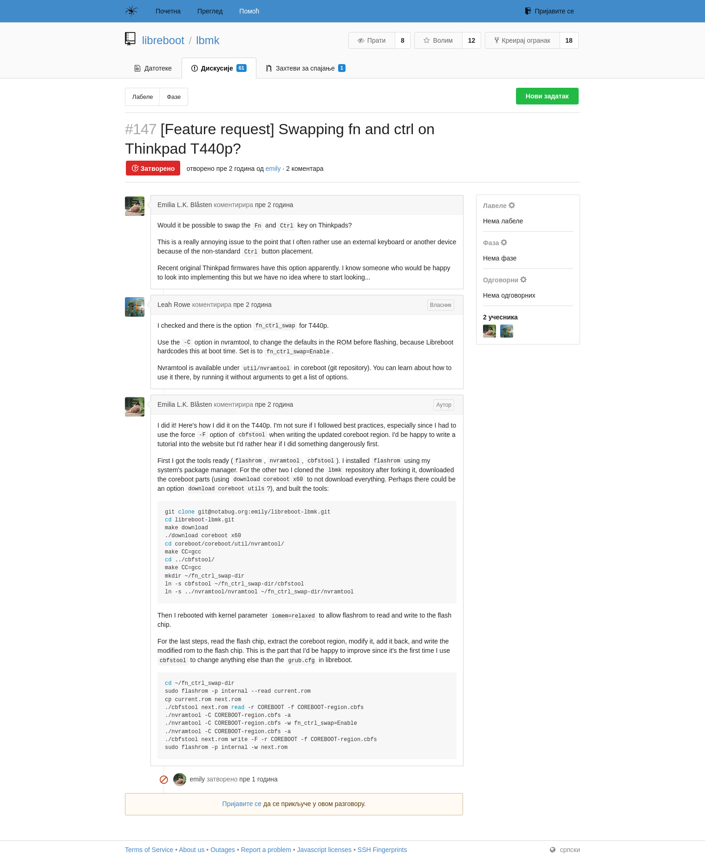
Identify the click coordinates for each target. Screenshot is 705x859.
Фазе (174, 96)
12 (472, 40)
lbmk (207, 40)
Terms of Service (149, 849)
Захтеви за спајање (306, 68)
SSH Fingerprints (382, 849)
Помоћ (249, 11)
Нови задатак (547, 96)
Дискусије (219, 68)
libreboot (163, 40)
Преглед (209, 11)
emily (273, 168)
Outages (222, 849)
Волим (438, 40)
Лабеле (142, 96)
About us (191, 849)
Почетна (168, 11)
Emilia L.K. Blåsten (184, 204)
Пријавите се (549, 11)
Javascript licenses (324, 849)
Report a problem (266, 849)
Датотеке (153, 68)
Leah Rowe (173, 304)
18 (569, 40)
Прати (371, 40)
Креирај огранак (522, 40)
